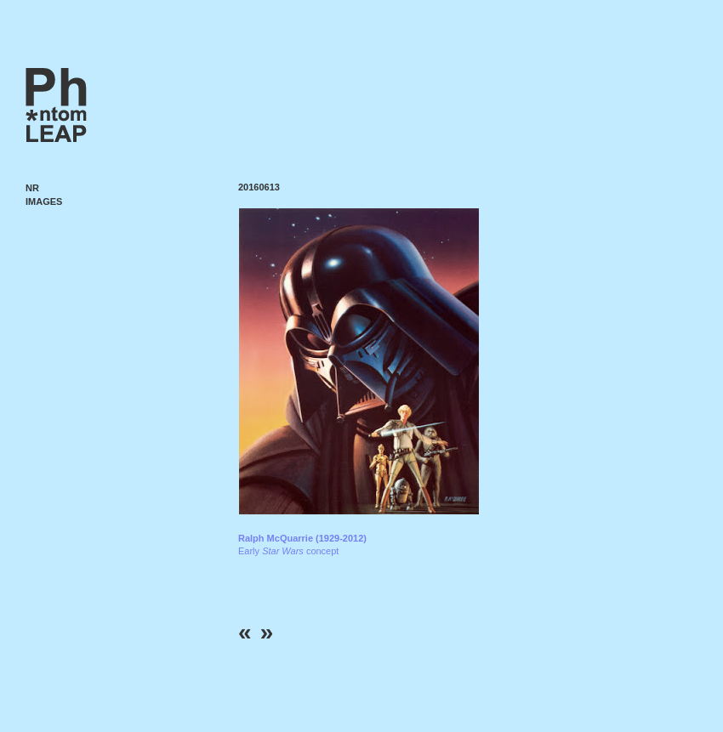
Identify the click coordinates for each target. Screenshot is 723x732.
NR (32, 188)
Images (44, 201)
